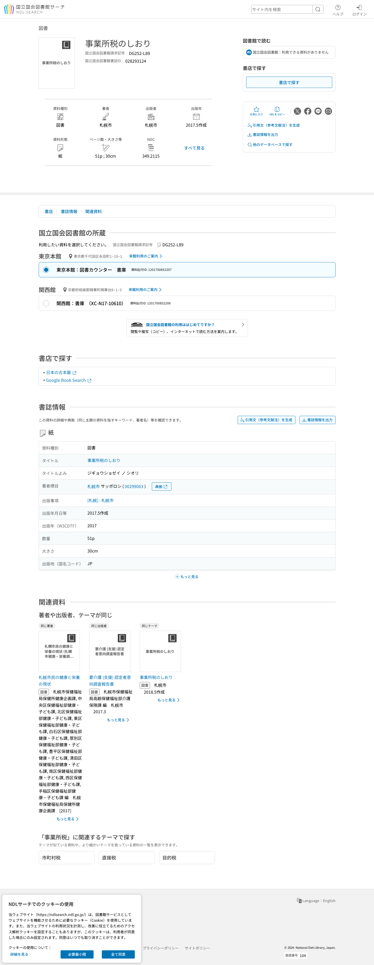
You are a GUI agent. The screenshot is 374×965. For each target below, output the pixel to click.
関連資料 (93, 211)
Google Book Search (69, 380)
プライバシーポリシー (161, 948)
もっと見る (68, 819)
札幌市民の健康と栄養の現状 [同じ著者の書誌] (59, 680)
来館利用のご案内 (146, 256)
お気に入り (256, 111)
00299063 (134, 486)
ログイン (359, 9)
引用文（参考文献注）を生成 (273, 125)
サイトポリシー (197, 948)
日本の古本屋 (61, 372)
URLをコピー (277, 111)
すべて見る (194, 148)
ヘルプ (338, 9)
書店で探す (289, 82)
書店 (49, 211)
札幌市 (93, 486)
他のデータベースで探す (270, 144)
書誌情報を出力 (262, 134)
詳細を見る (19, 954)
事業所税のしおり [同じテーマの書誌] (156, 677)
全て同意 (118, 954)
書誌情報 (69, 211)
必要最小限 (77, 954)
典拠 (161, 486)
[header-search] (287, 9)
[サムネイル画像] (60, 651)
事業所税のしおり (103, 460)
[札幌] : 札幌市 (100, 500)
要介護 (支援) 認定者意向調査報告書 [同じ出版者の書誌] (110, 680)
